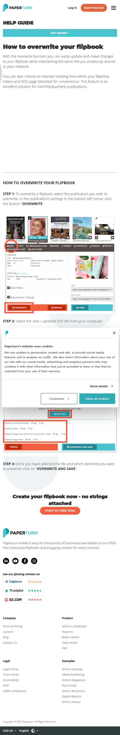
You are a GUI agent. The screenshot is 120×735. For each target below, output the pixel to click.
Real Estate (69, 685)
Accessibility (11, 680)
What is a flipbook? (74, 626)
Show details (99, 386)
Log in (72, 8)
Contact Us (10, 642)
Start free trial (94, 8)
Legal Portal (10, 669)
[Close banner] (114, 332)
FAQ (64, 648)
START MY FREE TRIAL (60, 510)
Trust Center (11, 674)
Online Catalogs (72, 669)
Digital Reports (71, 696)
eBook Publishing (73, 674)
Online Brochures (73, 691)
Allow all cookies (97, 398)
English (28, 731)
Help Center (70, 642)
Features (67, 632)
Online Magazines (74, 680)
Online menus (71, 702)
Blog (6, 637)
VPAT (6, 685)
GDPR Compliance (14, 691)
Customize (59, 398)
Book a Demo (70, 637)
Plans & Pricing (12, 626)
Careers (8, 632)
